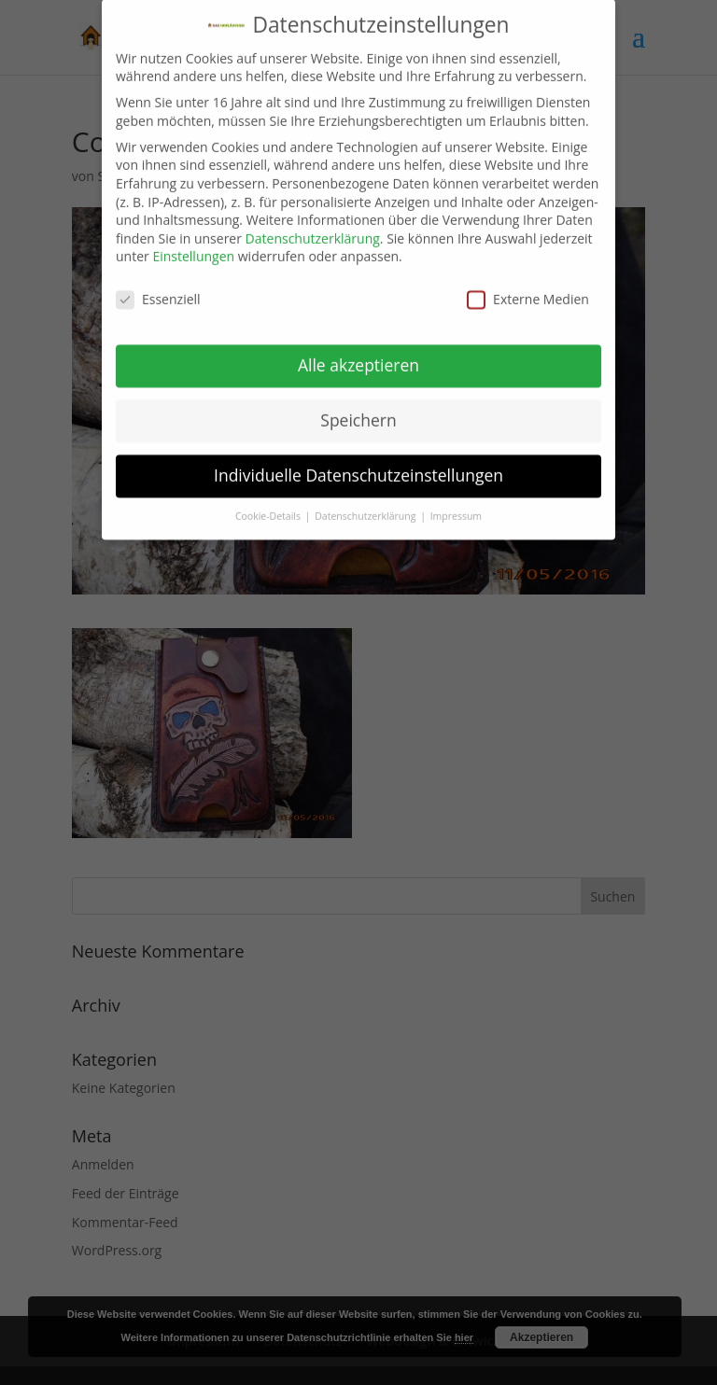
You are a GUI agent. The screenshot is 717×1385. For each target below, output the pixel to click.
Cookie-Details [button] (269, 504)
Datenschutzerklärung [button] (366, 504)
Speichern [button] (358, 408)
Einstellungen (193, 244)
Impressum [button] (456, 504)
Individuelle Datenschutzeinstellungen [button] (358, 463)
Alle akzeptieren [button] (358, 353)
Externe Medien (528, 287)
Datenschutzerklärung (313, 226)
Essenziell (158, 287)
